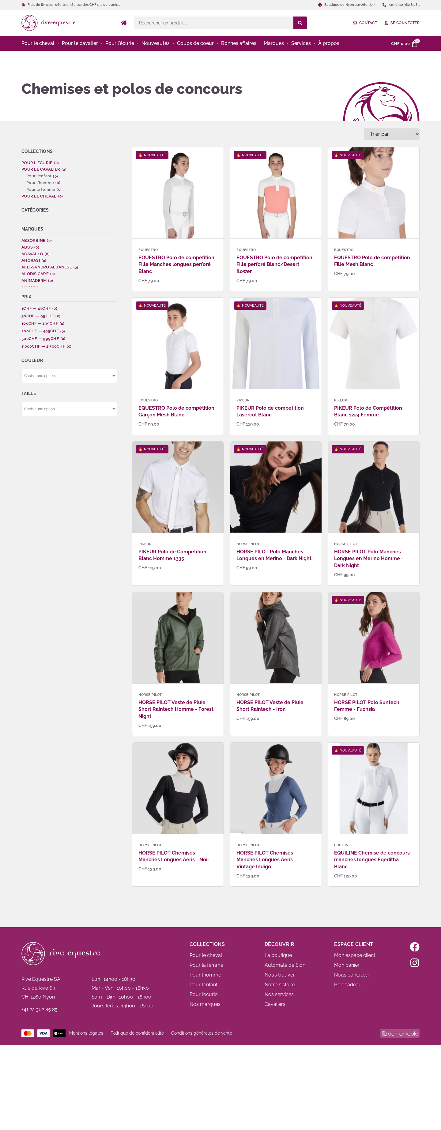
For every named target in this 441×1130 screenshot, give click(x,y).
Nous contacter (351, 975)
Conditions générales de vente (201, 1033)
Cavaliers (275, 1004)
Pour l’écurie (203, 994)
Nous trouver (280, 975)
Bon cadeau (348, 985)
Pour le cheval (206, 955)
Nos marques (205, 1004)
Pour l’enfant (203, 985)
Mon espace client (354, 955)
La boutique (278, 955)
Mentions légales (86, 1033)
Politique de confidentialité (137, 1033)
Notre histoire (280, 985)
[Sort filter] (392, 134)
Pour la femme (206, 965)
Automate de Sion (285, 965)
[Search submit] (300, 23)
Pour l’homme (205, 975)
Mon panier (347, 965)
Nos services (279, 994)
